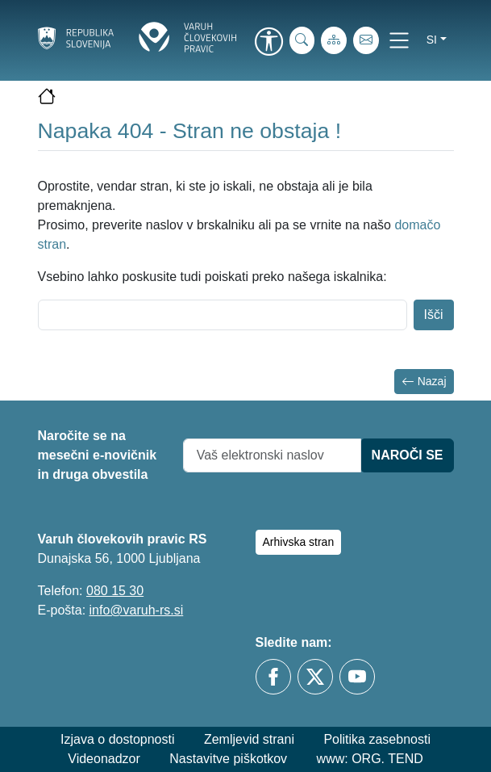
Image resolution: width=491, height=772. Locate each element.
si (432, 39)
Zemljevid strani (249, 739)
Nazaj (424, 381)
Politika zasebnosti (377, 739)
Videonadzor (104, 759)
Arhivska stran (299, 541)
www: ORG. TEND (370, 759)
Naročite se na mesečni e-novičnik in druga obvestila (97, 455)
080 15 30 (115, 591)
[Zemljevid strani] (334, 40)
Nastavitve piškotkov (228, 759)
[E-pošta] (366, 40)
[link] (269, 43)
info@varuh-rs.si (136, 610)
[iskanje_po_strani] (302, 40)
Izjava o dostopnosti (117, 739)
